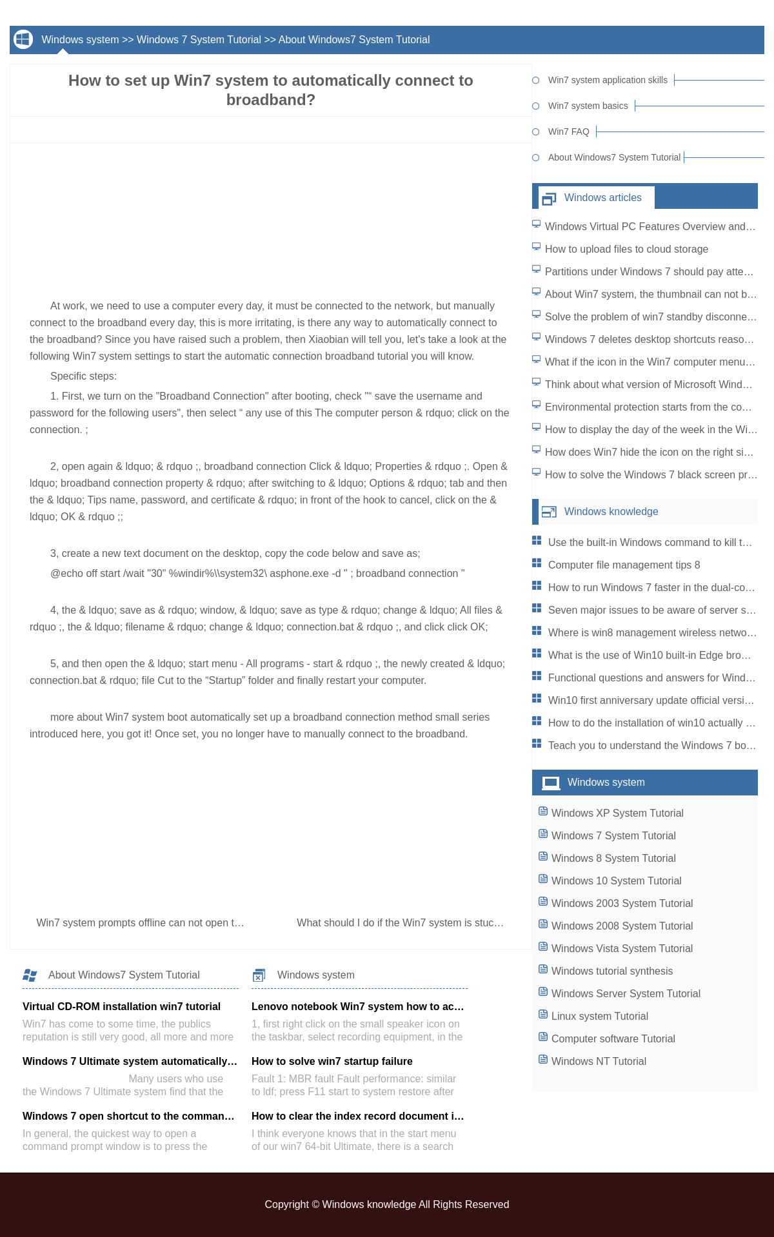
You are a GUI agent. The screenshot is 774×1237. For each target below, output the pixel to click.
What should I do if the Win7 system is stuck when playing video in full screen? (478, 922)
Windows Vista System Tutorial (622, 948)
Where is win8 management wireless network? (654, 632)
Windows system (80, 39)
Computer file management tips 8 (624, 565)
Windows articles (603, 197)
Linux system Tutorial (599, 1016)
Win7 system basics (588, 106)
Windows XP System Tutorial (617, 813)
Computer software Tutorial (613, 1038)
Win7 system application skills (608, 80)
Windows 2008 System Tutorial (622, 925)
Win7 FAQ (569, 131)
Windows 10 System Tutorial (616, 880)
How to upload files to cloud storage (626, 249)
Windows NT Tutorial (598, 1061)
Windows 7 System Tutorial (199, 39)
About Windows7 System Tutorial (354, 39)
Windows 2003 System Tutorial (622, 903)
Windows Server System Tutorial (625, 993)
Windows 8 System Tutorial (613, 858)
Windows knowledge (611, 511)
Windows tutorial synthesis (612, 971)
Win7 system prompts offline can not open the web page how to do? (192, 922)
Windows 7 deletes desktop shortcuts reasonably (657, 339)
